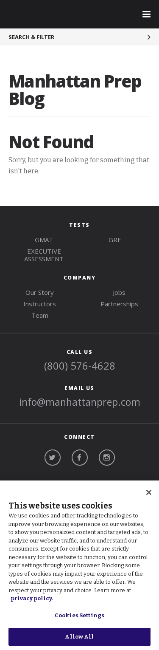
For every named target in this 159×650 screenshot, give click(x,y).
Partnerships (119, 304)
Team (39, 315)
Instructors (39, 304)
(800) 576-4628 (79, 366)
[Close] (148, 492)
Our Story (39, 292)
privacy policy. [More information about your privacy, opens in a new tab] (32, 598)
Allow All (79, 636)
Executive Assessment (44, 255)
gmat (44, 239)
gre (115, 239)
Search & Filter (31, 37)
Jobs (119, 292)
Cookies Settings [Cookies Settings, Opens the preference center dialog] (79, 615)
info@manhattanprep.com (79, 402)
